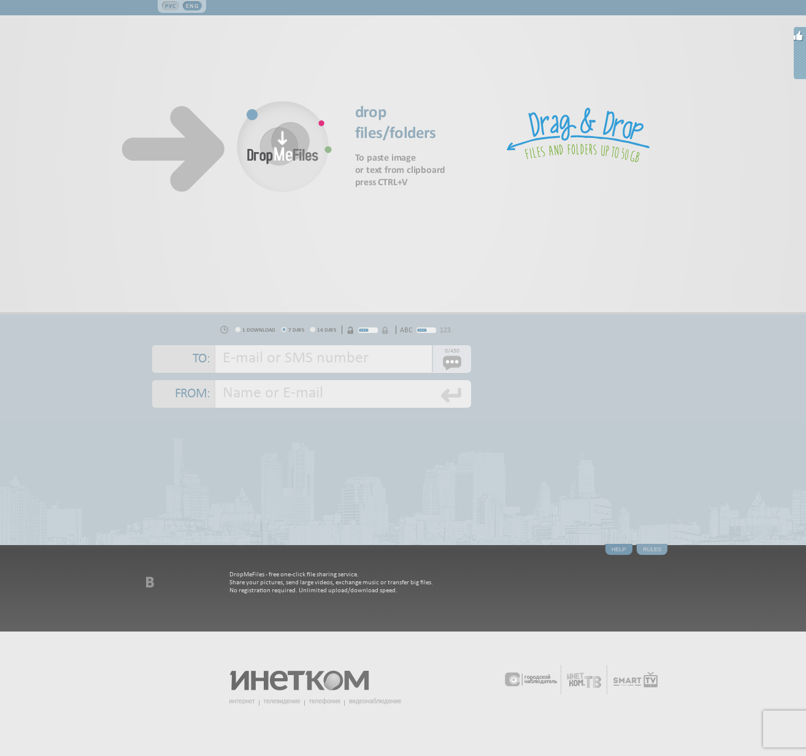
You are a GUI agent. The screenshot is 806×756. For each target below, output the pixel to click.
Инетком (306, 675)
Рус (170, 6)
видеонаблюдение (375, 701)
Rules (652, 549)
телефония (324, 701)
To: (201, 359)
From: (192, 394)
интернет (242, 701)
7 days (296, 329)
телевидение (282, 701)
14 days (326, 329)
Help (619, 549)
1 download (258, 329)
